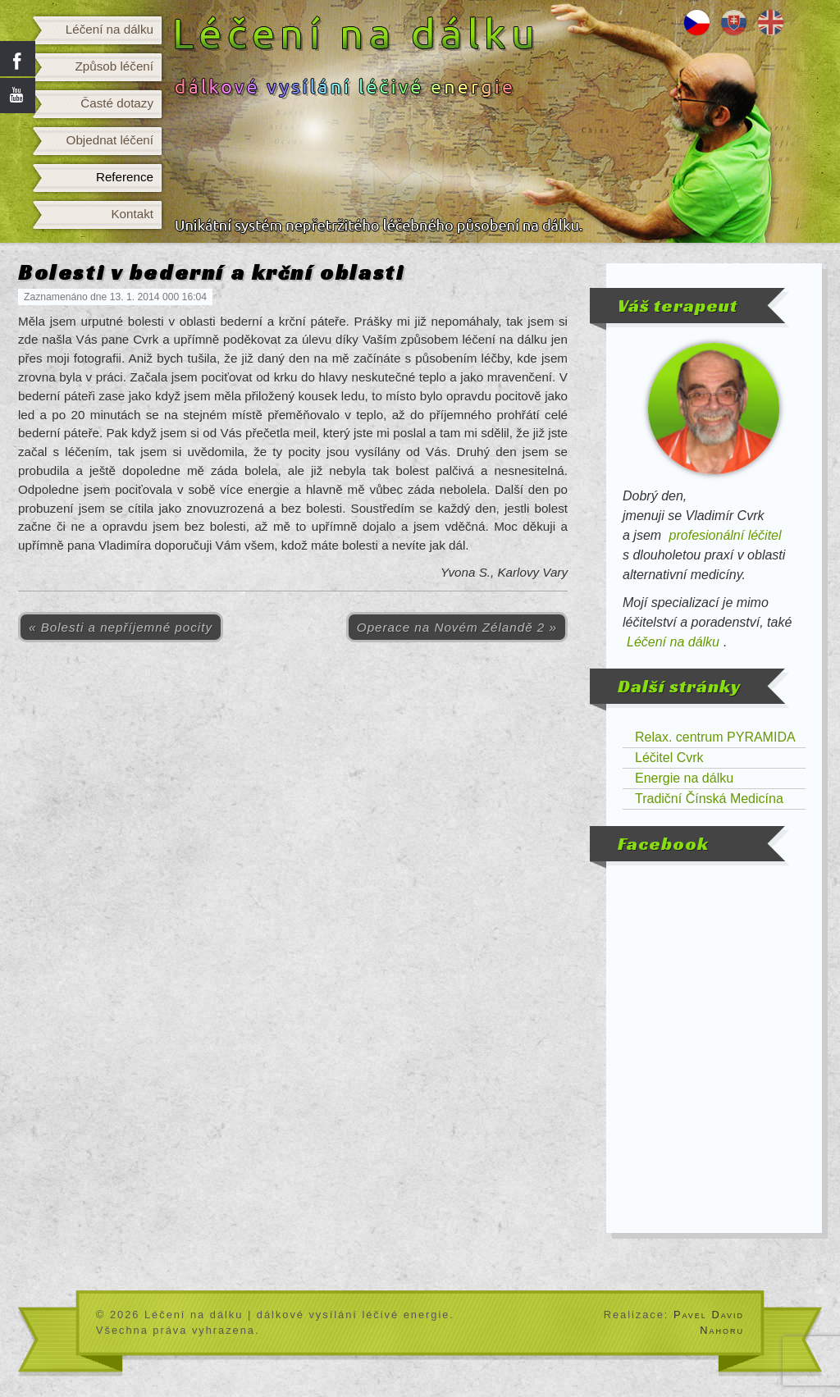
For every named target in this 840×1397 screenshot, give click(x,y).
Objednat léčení (109, 140)
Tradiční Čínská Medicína (709, 799)
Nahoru (722, 1330)
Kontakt (132, 214)
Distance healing (770, 22)
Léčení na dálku (109, 29)
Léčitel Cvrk (669, 758)
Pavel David (708, 1314)
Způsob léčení (114, 66)
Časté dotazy (116, 103)
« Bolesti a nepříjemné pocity (120, 627)
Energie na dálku (684, 778)
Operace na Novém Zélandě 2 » (457, 627)
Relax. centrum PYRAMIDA (715, 737)
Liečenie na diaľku (733, 22)
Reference (124, 177)
